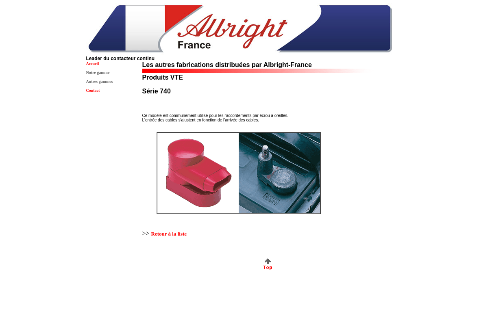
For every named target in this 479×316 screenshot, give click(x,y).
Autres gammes (99, 81)
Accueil (92, 63)
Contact (93, 90)
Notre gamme (98, 72)
